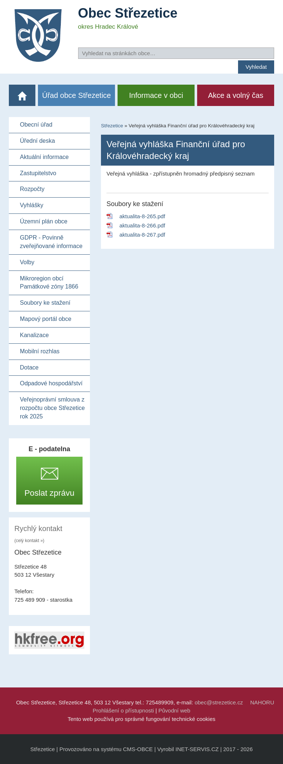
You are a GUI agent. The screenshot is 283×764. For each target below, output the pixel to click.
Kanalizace (34, 335)
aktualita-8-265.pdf (142, 216)
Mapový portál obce (45, 319)
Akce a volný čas (235, 95)
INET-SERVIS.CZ (197, 749)
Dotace (29, 367)
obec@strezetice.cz (219, 702)
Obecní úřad (36, 124)
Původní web (174, 710)
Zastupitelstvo (38, 173)
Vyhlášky (31, 205)
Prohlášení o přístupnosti (123, 710)
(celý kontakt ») (29, 540)
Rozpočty (32, 189)
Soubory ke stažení (45, 303)
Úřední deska (37, 141)
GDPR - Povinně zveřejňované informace (51, 241)
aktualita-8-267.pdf (142, 234)
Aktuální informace (44, 157)
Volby (27, 262)
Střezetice (112, 125)
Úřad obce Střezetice (76, 95)
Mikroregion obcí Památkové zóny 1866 (49, 282)
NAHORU (262, 702)
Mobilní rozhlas (40, 351)
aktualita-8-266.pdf (142, 225)
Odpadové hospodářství (51, 383)
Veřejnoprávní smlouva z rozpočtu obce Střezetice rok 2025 (52, 408)
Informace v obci (156, 95)
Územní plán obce (43, 221)
